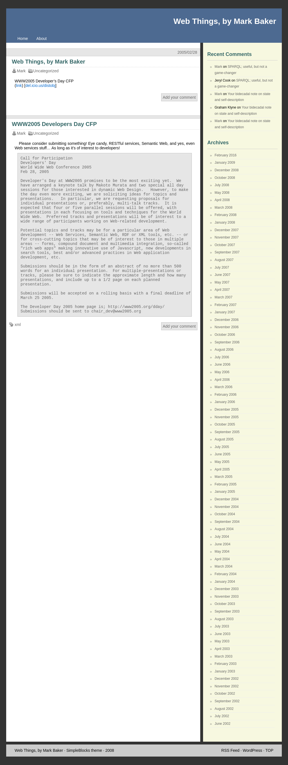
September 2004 (227, 522)
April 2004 (222, 559)
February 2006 (226, 395)
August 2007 (224, 260)
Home (22, 38)
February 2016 (226, 155)
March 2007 (223, 297)
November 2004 (226, 507)
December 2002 (226, 679)
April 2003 (222, 649)
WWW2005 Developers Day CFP (54, 124)
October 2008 (225, 178)
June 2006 (222, 364)
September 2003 (227, 611)
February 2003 (226, 664)
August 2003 (224, 619)
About (41, 38)
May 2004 (222, 552)
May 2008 (222, 193)
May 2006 (222, 372)
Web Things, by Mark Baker (225, 21)
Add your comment (179, 97)
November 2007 (226, 237)
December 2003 (226, 589)
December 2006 (226, 320)
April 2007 (222, 290)
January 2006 (225, 402)
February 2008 (226, 215)
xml (18, 354)
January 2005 (225, 492)
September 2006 (227, 342)
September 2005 (227, 432)
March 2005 (223, 477)
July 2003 (222, 626)
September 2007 (227, 252)
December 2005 (226, 409)
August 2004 (224, 529)
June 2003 (222, 634)
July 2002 (222, 716)
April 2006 (222, 380)
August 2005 (224, 439)
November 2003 (226, 596)
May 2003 (222, 641)
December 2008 (226, 170)
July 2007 (222, 267)
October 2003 (225, 604)
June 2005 (222, 454)
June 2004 (222, 544)
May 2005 (222, 462)
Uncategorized (45, 71)
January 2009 (225, 163)
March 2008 (223, 208)
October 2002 (225, 694)
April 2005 (222, 469)
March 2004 (223, 566)
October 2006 (225, 335)
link (19, 85)
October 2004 (225, 514)
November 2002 (226, 686)
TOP (269, 750)
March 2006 (223, 387)
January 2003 (225, 671)
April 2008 (222, 200)
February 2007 (226, 305)
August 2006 (224, 350)
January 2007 (225, 312)
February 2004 (226, 574)
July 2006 (222, 357)
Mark (218, 67)
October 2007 (225, 245)
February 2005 (226, 484)
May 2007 (222, 282)
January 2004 (225, 582)
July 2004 (222, 537)
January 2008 (225, 222)
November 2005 (226, 417)
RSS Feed (230, 750)
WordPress (252, 750)
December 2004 (226, 499)
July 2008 (222, 185)
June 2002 (222, 724)
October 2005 (225, 424)
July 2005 (222, 447)
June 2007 (222, 275)
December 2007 (226, 230)
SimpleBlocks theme (84, 750)
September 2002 (227, 701)
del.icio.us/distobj (40, 85)
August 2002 (224, 709)
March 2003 (223, 656)
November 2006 (226, 327)
